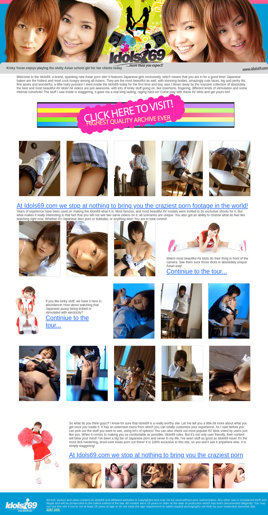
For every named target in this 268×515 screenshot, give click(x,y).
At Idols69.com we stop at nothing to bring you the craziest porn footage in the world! (132, 205)
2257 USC (53, 509)
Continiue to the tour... (196, 271)
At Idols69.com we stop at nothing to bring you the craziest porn (156, 455)
